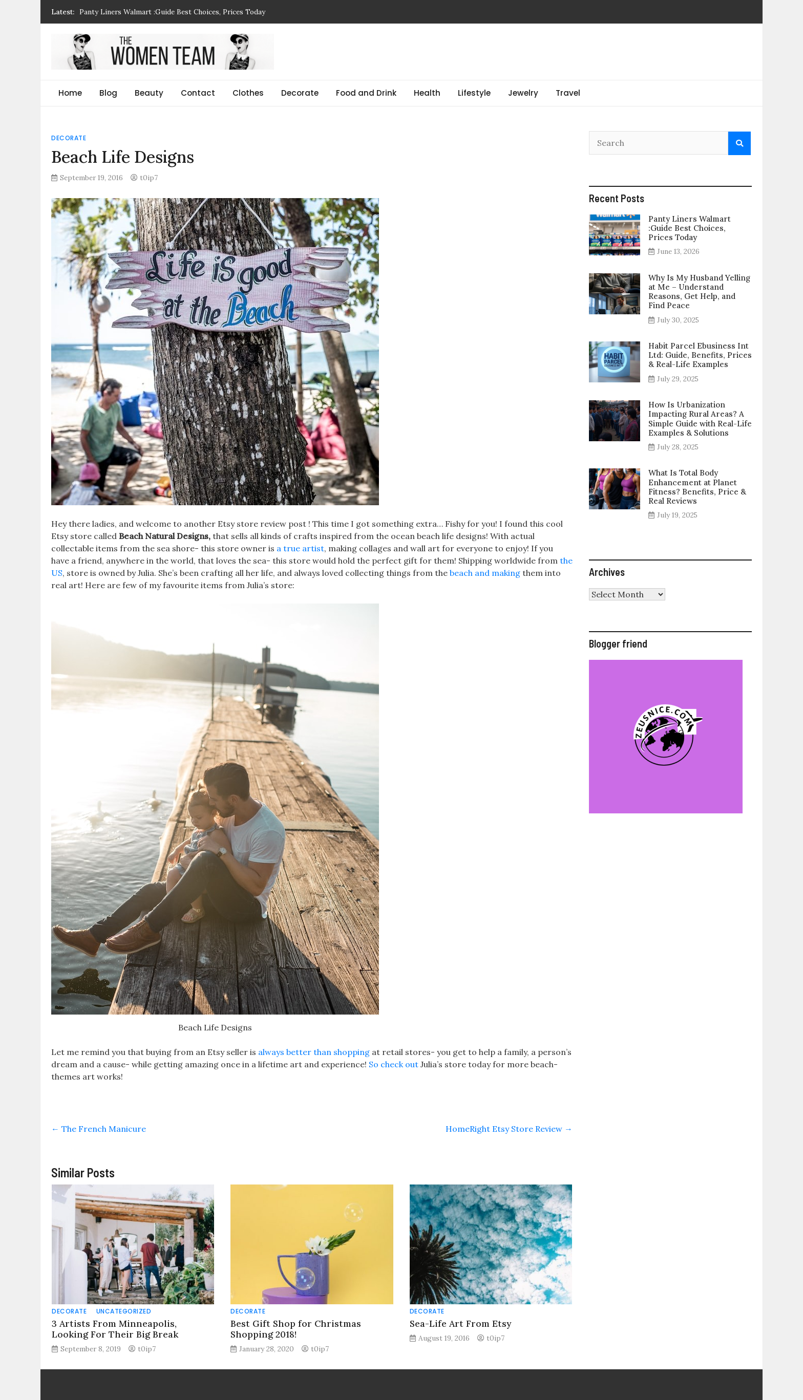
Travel (568, 93)
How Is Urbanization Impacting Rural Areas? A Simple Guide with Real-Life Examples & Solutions (700, 419)
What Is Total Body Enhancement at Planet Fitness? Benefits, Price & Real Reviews (697, 487)
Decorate (300, 93)
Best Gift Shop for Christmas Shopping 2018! (295, 1329)
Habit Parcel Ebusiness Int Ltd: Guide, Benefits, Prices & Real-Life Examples (700, 355)
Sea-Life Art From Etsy (460, 1323)
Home (70, 93)
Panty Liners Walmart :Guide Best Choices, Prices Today (172, 11)
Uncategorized (124, 1311)
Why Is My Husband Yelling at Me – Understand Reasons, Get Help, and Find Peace (699, 292)
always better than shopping (314, 1052)
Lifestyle (474, 93)
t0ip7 (149, 177)
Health (427, 93)
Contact (198, 93)
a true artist (300, 548)
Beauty (149, 93)
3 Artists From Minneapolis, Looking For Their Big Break (115, 1329)
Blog (108, 93)
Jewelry (523, 93)
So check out (392, 1064)
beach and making (485, 573)
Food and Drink (366, 93)
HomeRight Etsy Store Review (509, 1129)
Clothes (248, 93)
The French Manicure (98, 1129)
